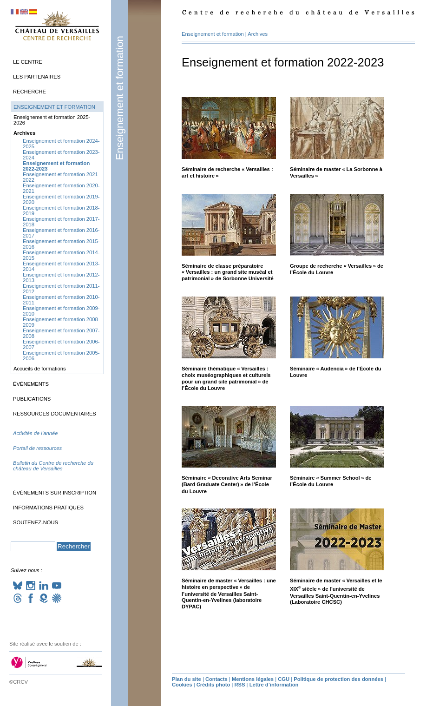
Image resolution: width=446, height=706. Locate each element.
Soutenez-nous (35, 522)
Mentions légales (253, 679)
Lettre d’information (274, 684)
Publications (32, 399)
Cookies (182, 684)
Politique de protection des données (338, 679)
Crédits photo (213, 684)
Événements (31, 384)
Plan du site (186, 679)
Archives (258, 34)
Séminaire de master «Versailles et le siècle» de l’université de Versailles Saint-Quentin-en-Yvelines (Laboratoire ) (336, 591)
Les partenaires (36, 76)
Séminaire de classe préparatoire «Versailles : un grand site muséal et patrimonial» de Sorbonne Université (228, 272)
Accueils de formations (39, 368)
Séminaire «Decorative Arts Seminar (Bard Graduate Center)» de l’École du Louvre (227, 484)
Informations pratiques (48, 507)
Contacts (216, 679)
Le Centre (27, 62)
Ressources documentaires (54, 413)
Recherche (29, 91)
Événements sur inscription (54, 492)
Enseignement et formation (119, 98)
